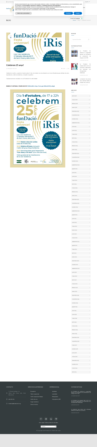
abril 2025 (81, 138)
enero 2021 (81, 257)
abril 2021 (81, 253)
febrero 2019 (81, 330)
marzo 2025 (81, 142)
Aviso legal (41, 422)
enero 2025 (81, 149)
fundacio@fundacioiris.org (15, 403)
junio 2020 (81, 272)
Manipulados (55, 396)
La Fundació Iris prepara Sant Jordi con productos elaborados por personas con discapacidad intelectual (85, 68)
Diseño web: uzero (56, 430)
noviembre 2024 (81, 157)
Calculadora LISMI (56, 399)
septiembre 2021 (81, 241)
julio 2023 (81, 218)
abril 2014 (81, 372)
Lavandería (54, 394)
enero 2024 (81, 195)
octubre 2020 (81, 264)
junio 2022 (81, 234)
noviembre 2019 (81, 299)
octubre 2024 (81, 161)
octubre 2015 (81, 364)
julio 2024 (81, 172)
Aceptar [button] (78, 13)
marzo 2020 (81, 284)
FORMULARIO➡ (31, 86)
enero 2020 (81, 291)
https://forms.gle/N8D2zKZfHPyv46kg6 (45, 86)
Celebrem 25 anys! (15, 65)
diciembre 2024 (81, 153)
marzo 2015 (81, 368)
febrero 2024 (81, 192)
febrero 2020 (81, 287)
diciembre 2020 (81, 261)
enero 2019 (81, 333)
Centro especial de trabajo (36, 396)
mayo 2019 (81, 318)
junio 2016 (81, 353)
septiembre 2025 (81, 123)
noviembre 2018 (81, 341)
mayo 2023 (81, 226)
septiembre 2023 (81, 211)
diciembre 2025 (81, 111)
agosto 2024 (81, 169)
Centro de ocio (34, 399)
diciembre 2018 (81, 337)
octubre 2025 (81, 119)
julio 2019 (81, 310)
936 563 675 (10, 1)
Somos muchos (34, 404)
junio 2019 (81, 314)
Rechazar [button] (68, 13)
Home (74, 20)
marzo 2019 (81, 326)
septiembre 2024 (81, 165)
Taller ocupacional (34, 394)
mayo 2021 (81, 249)
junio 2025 (81, 130)
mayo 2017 (81, 345)
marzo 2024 (81, 188)
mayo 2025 (81, 134)
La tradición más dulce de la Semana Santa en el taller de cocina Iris (85, 80)
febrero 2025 (81, 146)
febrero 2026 (81, 103)
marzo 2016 (81, 356)
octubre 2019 (81, 303)
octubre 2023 (81, 207)
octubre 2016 (81, 349)
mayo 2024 (81, 180)
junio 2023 (81, 222)
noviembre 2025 (81, 115)
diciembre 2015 (81, 360)
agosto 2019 (81, 307)
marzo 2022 (81, 238)
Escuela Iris (33, 391)
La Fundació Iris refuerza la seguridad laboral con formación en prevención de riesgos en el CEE (85, 54)
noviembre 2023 (81, 203)
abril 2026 (81, 96)
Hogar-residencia (34, 402)
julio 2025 (81, 126)
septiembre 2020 (81, 268)
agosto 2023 (81, 215)
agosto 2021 (81, 245)
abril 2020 (81, 280)
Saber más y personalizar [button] (23, 13)
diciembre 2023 (81, 199)
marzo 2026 (81, 100)
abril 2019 (81, 322)
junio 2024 (81, 176)
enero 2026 (81, 107)
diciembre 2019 (81, 295)
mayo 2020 (81, 276)
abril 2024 (81, 184)
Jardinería (54, 391)
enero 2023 (81, 230)
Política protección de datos (51, 422)
